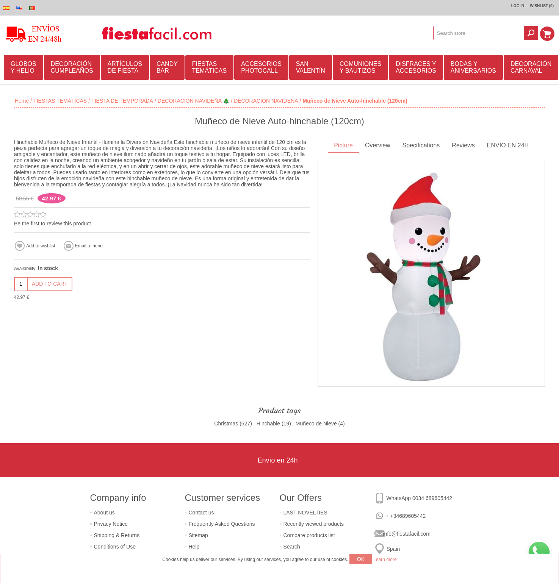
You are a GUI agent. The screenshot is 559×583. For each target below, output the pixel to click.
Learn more (384, 559)
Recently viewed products (313, 524)
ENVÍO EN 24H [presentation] (508, 145)
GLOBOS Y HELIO (23, 67)
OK (361, 559)
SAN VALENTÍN (310, 67)
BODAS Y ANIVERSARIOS (473, 67)
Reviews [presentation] (463, 145)
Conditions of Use (115, 547)
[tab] (343, 146)
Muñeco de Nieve (316, 423)
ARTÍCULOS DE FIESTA (125, 67)
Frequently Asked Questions (222, 524)
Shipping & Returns (117, 535)
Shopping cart (548, 33)
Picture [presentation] (343, 145)
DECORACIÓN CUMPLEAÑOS (72, 67)
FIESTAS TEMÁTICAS (209, 67)
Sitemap (198, 535)
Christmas (226, 423)
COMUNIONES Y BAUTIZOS (360, 67)
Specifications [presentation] (421, 145)
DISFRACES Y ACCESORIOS (416, 67)
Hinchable (268, 423)
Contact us (201, 513)
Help (194, 547)
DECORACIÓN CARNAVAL (530, 67)
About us (104, 513)
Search (291, 547)
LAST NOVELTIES (305, 513)
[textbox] (479, 33)
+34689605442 (408, 516)
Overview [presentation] (377, 145)
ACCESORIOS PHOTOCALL (261, 67)
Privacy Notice (111, 524)
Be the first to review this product (52, 223)
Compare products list (309, 535)
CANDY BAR (167, 67)
